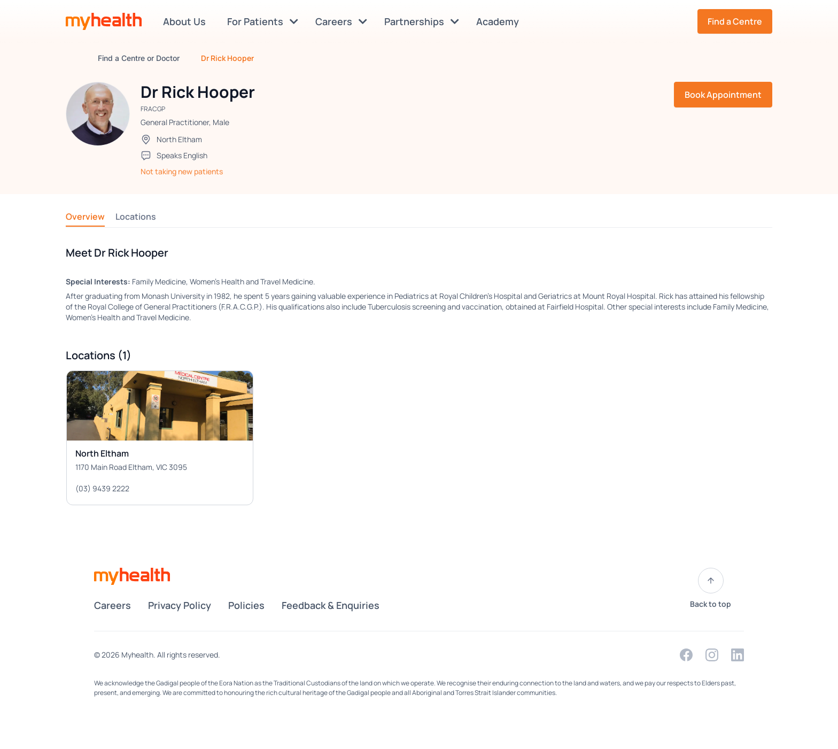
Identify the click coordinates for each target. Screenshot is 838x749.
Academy (499, 21)
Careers (341, 21)
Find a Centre (735, 21)
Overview (85, 216)
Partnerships (421, 21)
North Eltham (179, 139)
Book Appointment (723, 95)
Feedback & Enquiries (330, 605)
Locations (135, 216)
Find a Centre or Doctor (139, 58)
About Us (186, 21)
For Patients (262, 21)
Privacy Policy (179, 605)
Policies (246, 605)
